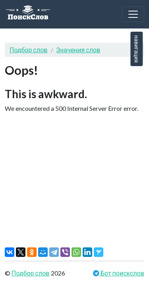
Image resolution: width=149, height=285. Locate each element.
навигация (136, 49)
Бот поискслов (121, 273)
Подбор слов (29, 49)
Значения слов (78, 49)
